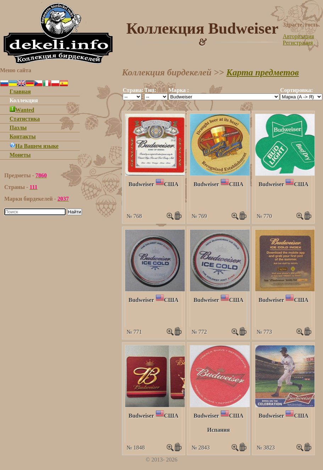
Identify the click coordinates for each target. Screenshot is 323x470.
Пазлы (18, 128)
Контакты (23, 136)
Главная (20, 91)
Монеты (20, 155)
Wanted (22, 110)
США (171, 184)
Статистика (25, 119)
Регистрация (298, 43)
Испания (218, 430)
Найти (74, 211)
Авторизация (298, 36)
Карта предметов (262, 72)
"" (132, 96)
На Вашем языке (34, 146)
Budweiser (141, 184)
